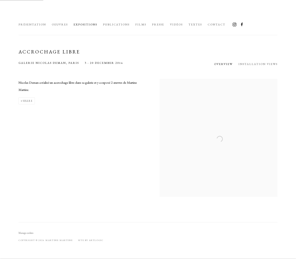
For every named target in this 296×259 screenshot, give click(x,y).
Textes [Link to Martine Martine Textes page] (195, 24)
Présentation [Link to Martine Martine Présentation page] (32, 24)
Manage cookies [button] (25, 232)
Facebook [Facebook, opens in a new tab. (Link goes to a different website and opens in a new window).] (242, 24)
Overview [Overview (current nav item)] (223, 64)
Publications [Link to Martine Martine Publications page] (116, 24)
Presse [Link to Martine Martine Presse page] (158, 24)
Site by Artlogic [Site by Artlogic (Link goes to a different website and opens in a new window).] (91, 240)
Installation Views (258, 64)
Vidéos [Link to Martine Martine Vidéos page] (176, 24)
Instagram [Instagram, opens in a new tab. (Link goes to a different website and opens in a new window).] (234, 24)
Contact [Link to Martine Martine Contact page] (216, 24)
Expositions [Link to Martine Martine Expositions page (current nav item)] (85, 24)
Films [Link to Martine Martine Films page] (140, 24)
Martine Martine (76, 13)
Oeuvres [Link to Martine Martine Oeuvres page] (60, 24)
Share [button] (28, 100)
